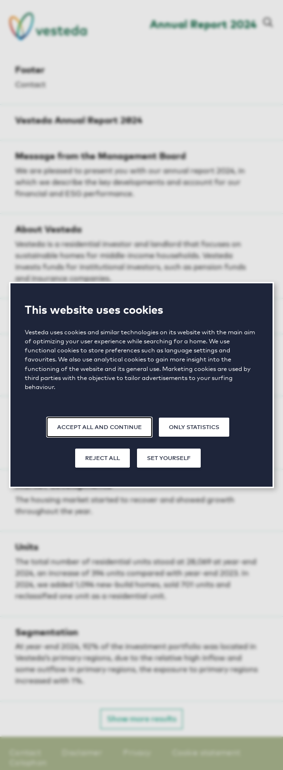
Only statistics (194, 426)
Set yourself (169, 457)
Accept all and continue (99, 426)
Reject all (102, 457)
